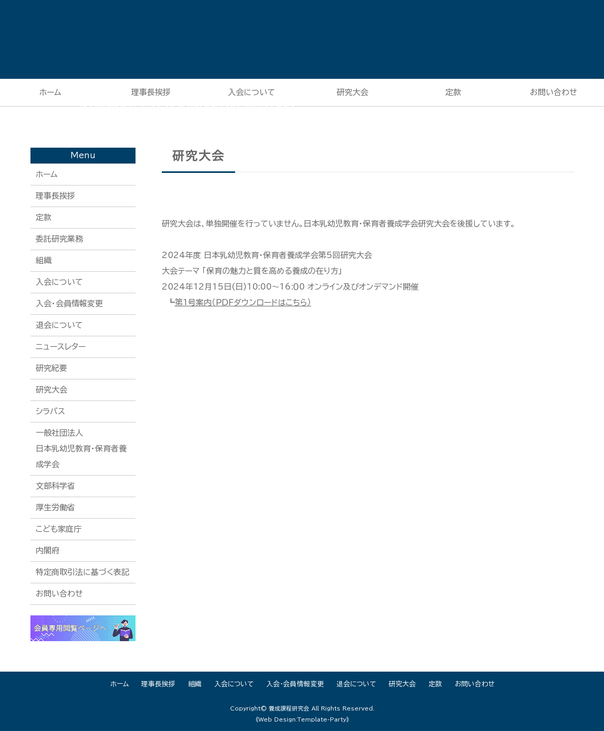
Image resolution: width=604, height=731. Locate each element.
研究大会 (352, 92)
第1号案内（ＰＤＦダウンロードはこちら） (243, 302)
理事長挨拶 (55, 196)
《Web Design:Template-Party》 (302, 719)
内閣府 (47, 550)
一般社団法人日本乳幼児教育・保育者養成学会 (81, 448)
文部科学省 (55, 486)
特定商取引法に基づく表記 (82, 572)
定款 (453, 92)
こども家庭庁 (58, 529)
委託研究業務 (59, 239)
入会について (59, 282)
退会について (59, 325)
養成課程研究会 (289, 708)
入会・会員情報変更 (69, 303)
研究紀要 (51, 368)
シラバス (50, 411)
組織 (43, 260)
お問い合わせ (59, 594)
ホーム (50, 92)
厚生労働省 (55, 507)
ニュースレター (61, 347)
